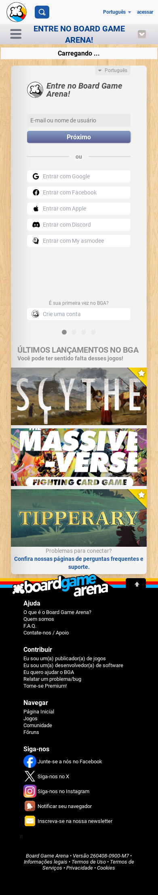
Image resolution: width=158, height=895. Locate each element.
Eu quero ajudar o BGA (48, 672)
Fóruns (31, 732)
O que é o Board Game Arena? (57, 612)
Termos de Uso (89, 862)
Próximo (79, 137)
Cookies (106, 868)
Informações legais (45, 862)
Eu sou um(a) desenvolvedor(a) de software (73, 665)
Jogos (30, 718)
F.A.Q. (29, 626)
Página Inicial (38, 712)
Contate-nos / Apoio (46, 633)
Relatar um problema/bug (52, 679)
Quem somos (38, 619)
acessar (145, 12)
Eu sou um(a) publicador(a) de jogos (64, 658)
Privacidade (79, 868)
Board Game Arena (47, 856)
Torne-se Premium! (45, 686)
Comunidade (37, 725)
